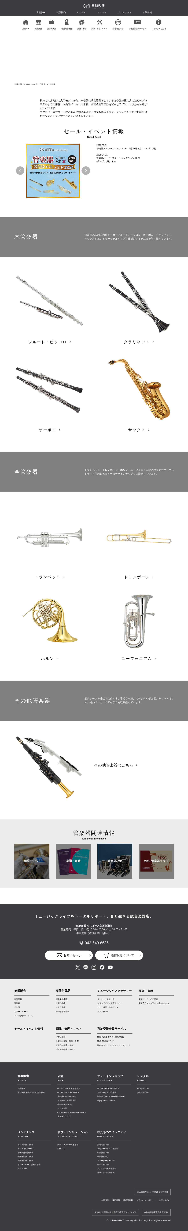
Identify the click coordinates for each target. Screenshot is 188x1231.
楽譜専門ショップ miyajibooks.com (154, 1003)
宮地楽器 (18, 84)
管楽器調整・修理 (25, 1160)
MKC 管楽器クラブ (156, 861)
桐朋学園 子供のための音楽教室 (31, 1092)
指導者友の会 (103, 1145)
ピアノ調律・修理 (25, 1145)
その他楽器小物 (62, 1011)
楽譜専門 (111, 1096)
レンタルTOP (143, 1088)
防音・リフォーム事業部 (67, 1145)
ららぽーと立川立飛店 (35, 84)
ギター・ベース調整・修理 (29, 1164)
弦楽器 (17, 1003)
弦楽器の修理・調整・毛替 (67, 1041)
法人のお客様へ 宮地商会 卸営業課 (152, 1192)
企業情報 (105, 1200)
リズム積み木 (103, 1011)
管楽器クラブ (103, 1156)
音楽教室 (21, 1088)
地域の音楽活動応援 (105, 1172)
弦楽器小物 (60, 1003)
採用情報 (116, 1200)
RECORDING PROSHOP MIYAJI (71, 1112)
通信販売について (122, 955)
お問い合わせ (72, 955)
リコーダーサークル (105, 1160)
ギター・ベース (21, 1011)
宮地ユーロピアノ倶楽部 (107, 1148)
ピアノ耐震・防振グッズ (107, 1007)
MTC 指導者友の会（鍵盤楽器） (111, 1037)
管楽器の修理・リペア (65, 1045)
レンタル (81, 12)
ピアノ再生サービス (26, 1148)
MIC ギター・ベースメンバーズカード (113, 1045)
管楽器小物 (115, 861)
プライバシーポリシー (146, 1200)
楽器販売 (61, 12)
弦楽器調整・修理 (25, 1156)
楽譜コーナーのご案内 (148, 999)
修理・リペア (32, 861)
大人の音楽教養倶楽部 (106, 1168)
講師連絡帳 (128, 1200)
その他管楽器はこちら (113, 765)
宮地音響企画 (143, 1092)
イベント (102, 12)
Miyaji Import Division (106, 1100)
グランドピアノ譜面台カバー (109, 1003)
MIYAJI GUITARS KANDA (68, 1092)
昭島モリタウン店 (65, 1104)
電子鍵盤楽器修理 (25, 1152)
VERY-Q (61, 1148)
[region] (94, 24)
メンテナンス (124, 12)
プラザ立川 (62, 1108)
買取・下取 (22, 1168)
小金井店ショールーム (67, 1096)
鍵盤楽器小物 (61, 999)
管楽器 (17, 1007)
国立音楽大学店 (64, 1116)
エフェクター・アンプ (23, 1016)
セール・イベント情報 (28, 1028)
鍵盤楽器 (18, 999)
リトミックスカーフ (105, 999)
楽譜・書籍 (73, 861)
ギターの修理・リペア (65, 1049)
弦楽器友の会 (103, 1152)
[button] (20, 171)
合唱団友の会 (103, 1164)
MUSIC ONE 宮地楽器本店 (68, 1088)
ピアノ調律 (60, 1037)
